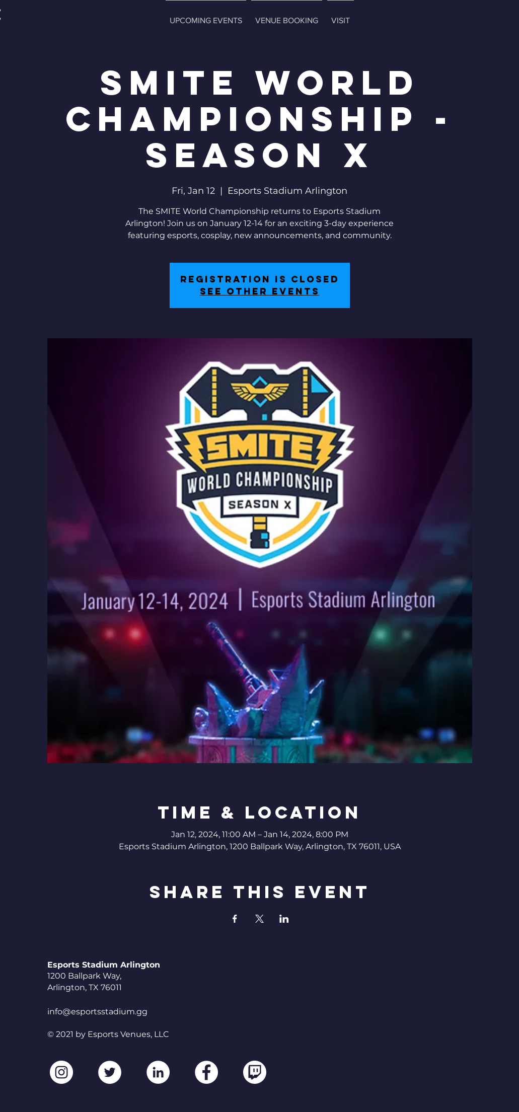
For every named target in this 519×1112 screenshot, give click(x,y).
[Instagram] (61, 1072)
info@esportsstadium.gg (97, 1011)
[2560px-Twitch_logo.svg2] (254, 1072)
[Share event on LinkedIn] (284, 919)
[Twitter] (109, 1072)
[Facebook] (206, 1072)
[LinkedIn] (158, 1072)
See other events (260, 291)
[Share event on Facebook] (235, 919)
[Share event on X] (259, 919)
